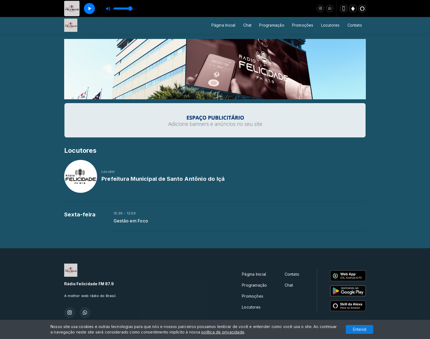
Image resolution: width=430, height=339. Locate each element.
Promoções (302, 25)
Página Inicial (223, 25)
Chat (247, 25)
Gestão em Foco (131, 221)
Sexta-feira (79, 214)
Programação (271, 25)
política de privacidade (222, 332)
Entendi (359, 329)
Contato (354, 25)
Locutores (330, 25)
